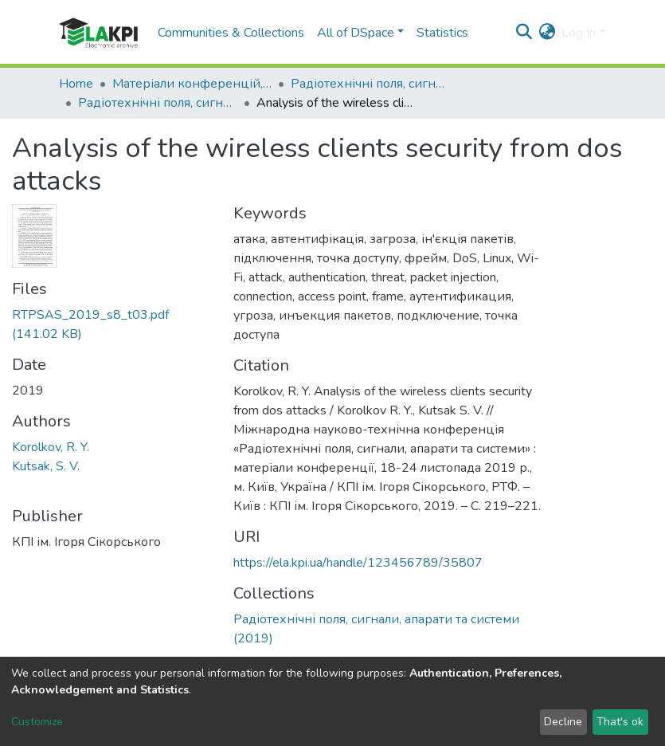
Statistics (442, 32)
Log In (578, 32)
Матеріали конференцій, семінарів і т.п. (192, 83)
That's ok (620, 721)
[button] (547, 32)
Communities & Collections (231, 32)
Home (76, 83)
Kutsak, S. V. (46, 466)
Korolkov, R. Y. (50, 447)
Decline (563, 721)
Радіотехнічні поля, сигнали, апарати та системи (370, 83)
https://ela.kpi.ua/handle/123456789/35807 (358, 562)
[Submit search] (524, 32)
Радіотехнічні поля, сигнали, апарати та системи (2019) (157, 103)
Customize (37, 721)
